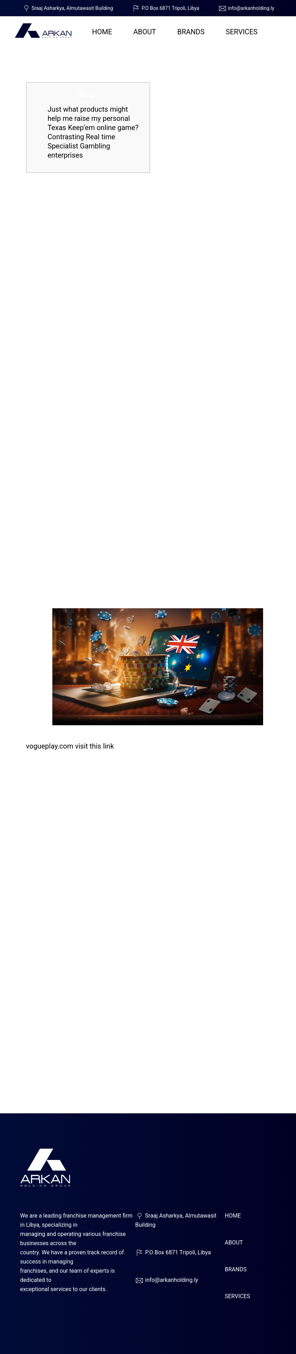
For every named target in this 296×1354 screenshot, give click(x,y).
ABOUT (144, 32)
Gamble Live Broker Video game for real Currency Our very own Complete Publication (139, 53)
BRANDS (190, 32)
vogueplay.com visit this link (70, 746)
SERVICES (241, 32)
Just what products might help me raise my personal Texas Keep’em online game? (93, 118)
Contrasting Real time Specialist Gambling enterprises (81, 146)
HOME (102, 32)
